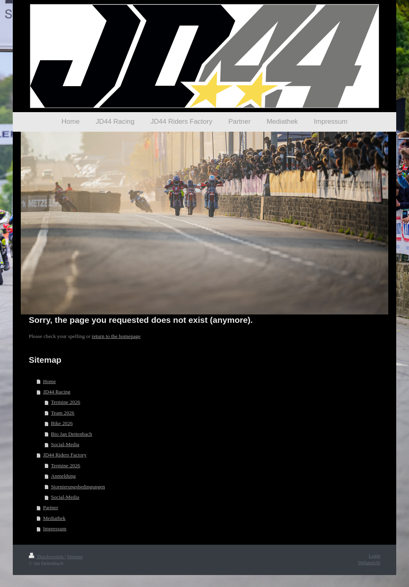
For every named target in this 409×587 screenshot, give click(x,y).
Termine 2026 (65, 402)
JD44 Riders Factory (65, 455)
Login (374, 556)
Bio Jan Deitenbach (71, 434)
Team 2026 (62, 413)
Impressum (55, 529)
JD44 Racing (57, 392)
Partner (50, 507)
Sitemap (75, 556)
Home (49, 381)
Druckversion (47, 556)
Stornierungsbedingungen (78, 487)
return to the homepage (116, 336)
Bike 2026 (62, 423)
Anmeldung (63, 476)
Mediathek (54, 518)
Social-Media (65, 444)
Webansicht (369, 562)
